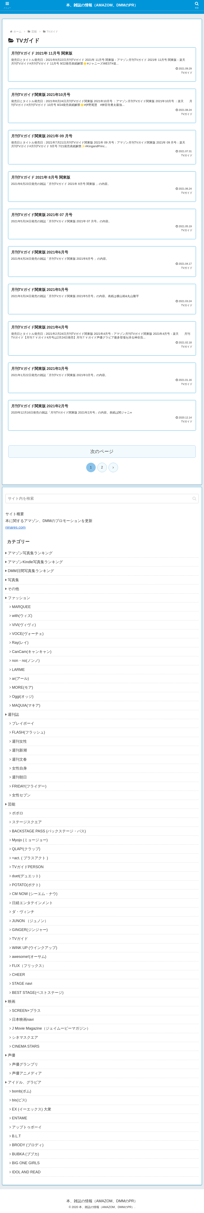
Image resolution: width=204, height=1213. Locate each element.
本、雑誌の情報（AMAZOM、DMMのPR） (102, 5)
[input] (102, 498)
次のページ (102, 451)
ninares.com (15, 527)
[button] (194, 498)
